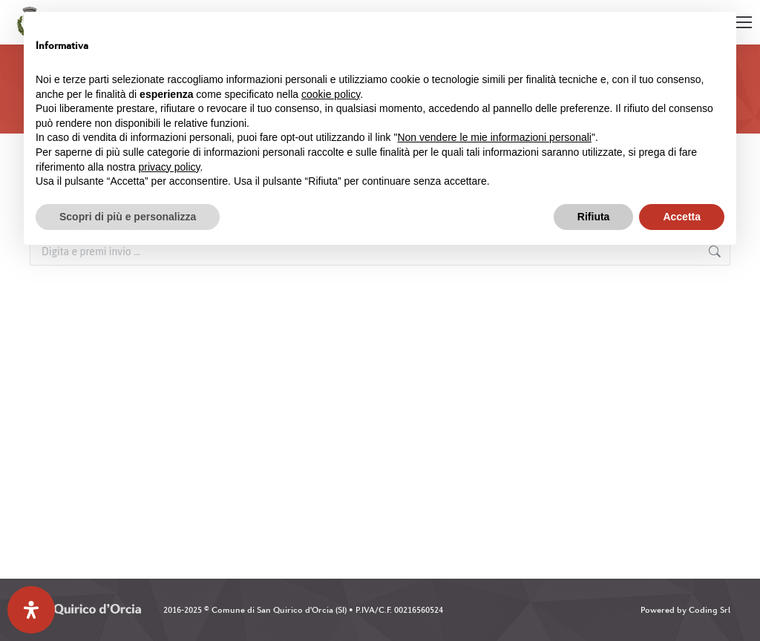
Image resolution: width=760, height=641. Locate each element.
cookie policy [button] (330, 94)
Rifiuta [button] (593, 217)
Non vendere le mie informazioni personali (494, 137)
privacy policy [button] (169, 167)
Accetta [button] (682, 217)
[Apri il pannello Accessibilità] (31, 610)
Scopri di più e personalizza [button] (127, 217)
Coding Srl (709, 610)
